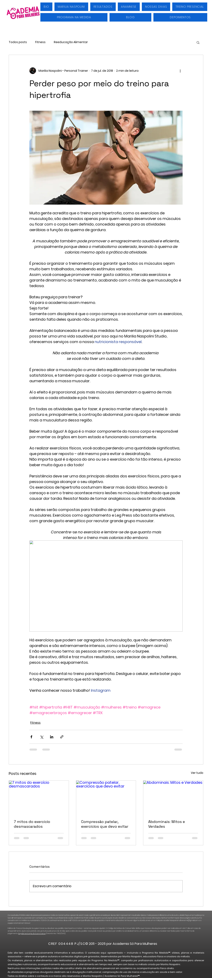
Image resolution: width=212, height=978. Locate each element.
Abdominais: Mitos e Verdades (166, 824)
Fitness (40, 42)
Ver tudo (197, 773)
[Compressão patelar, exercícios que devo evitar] (106, 797)
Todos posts (18, 42)
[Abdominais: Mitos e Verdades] (173, 797)
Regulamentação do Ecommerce (32, 933)
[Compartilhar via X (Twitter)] (41, 737)
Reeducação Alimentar (71, 42)
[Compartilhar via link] (62, 737)
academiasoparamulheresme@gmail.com (181, 920)
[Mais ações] (180, 70)
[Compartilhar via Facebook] (31, 737)
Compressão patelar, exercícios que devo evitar (104, 824)
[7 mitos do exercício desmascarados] (39, 797)
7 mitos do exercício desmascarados (32, 824)
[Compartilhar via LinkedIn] (52, 737)
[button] (198, 42)
